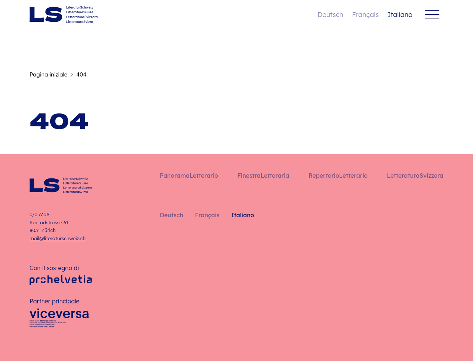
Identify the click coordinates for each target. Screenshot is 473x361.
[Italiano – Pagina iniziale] (64, 14)
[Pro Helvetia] (61, 280)
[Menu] (432, 15)
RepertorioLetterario (338, 175)
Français (365, 14)
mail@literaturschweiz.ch (57, 238)
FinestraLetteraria (263, 175)
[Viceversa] (59, 320)
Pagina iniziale (48, 74)
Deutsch (330, 14)
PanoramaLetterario (189, 175)
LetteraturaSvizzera (415, 175)
